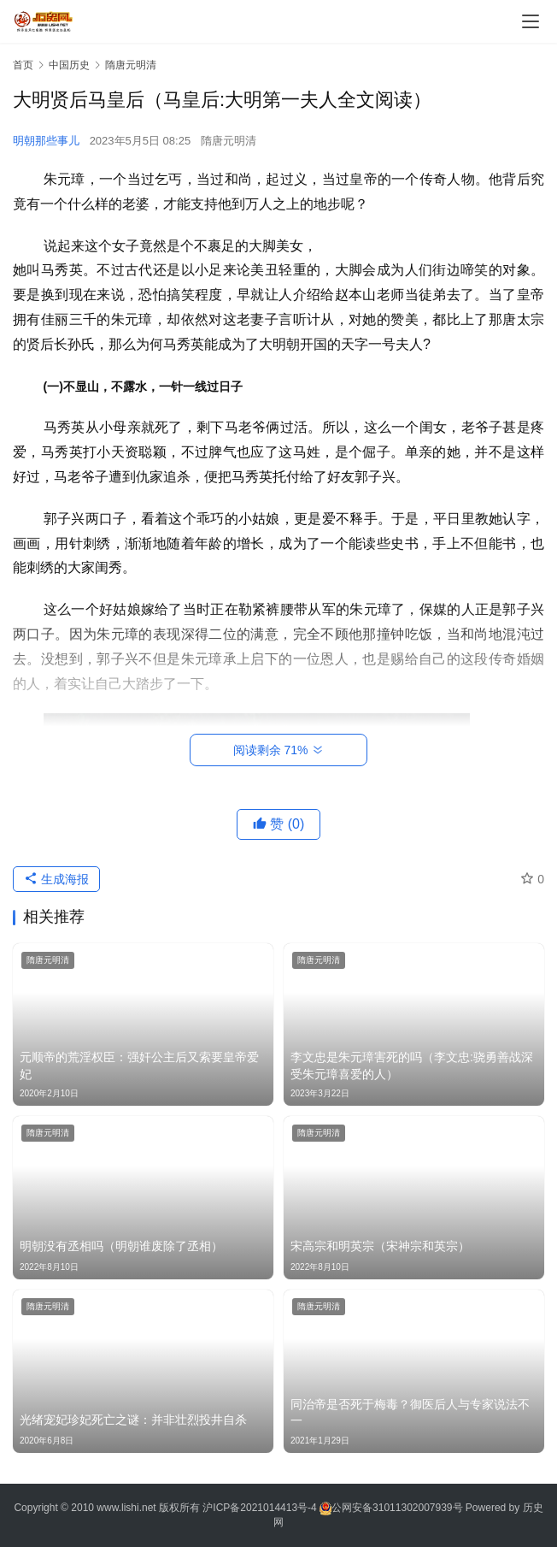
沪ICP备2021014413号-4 (261, 1508)
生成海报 (56, 879)
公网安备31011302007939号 (396, 1508)
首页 (23, 65)
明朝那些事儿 (46, 140)
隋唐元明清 (228, 140)
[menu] (530, 21)
